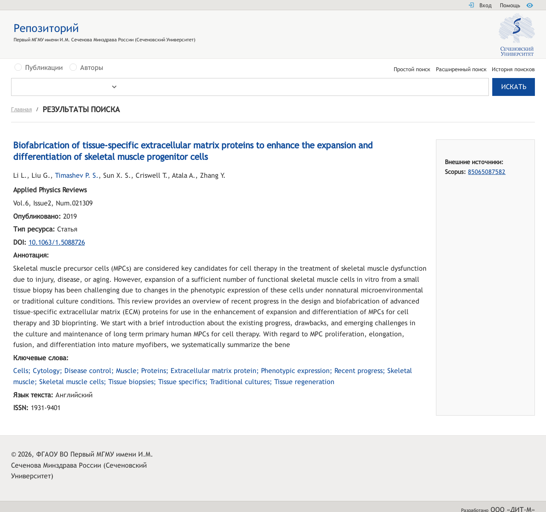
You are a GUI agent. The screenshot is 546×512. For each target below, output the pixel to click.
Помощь (510, 5)
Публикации (44, 67)
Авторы (91, 67)
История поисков (513, 69)
